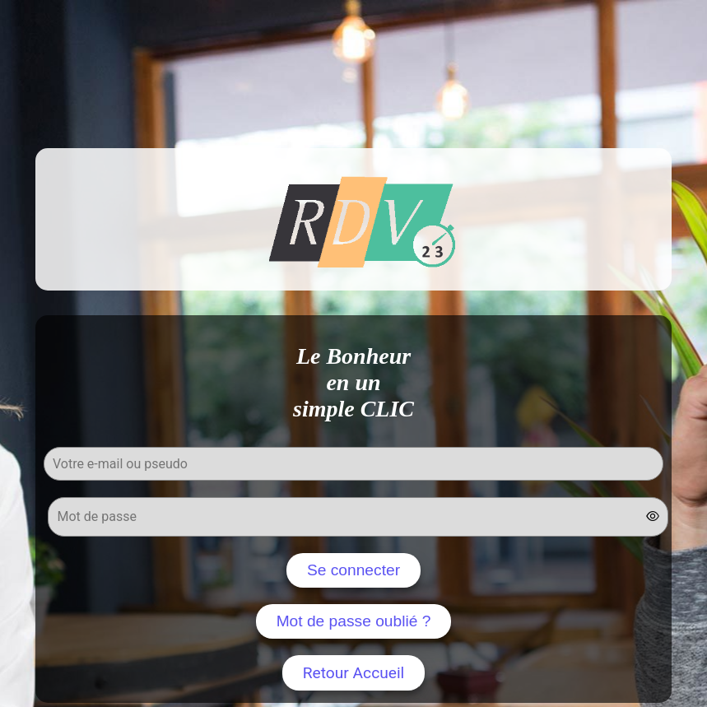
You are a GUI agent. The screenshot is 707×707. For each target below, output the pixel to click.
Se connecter (353, 570)
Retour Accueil (354, 672)
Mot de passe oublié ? (354, 621)
